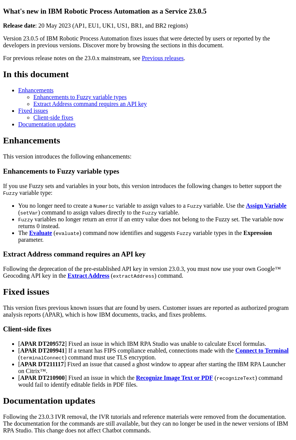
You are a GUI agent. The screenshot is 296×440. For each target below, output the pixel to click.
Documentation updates (47, 124)
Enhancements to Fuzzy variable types (80, 97)
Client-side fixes (53, 117)
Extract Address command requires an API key (90, 104)
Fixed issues (33, 110)
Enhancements (35, 90)
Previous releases (163, 58)
